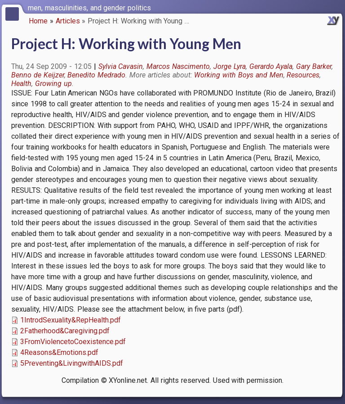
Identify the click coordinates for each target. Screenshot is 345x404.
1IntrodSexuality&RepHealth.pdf (70, 320)
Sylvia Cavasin (120, 66)
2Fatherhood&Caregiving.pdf (65, 331)
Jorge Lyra (229, 66)
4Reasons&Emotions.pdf (59, 352)
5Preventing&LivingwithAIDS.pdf (71, 363)
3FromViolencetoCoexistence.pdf (73, 341)
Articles (68, 21)
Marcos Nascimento (178, 66)
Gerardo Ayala (271, 66)
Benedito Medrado (96, 75)
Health (21, 83)
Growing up (53, 83)
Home (38, 21)
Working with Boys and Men (238, 75)
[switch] (336, 7)
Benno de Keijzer (37, 75)
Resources (303, 75)
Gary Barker (314, 66)
